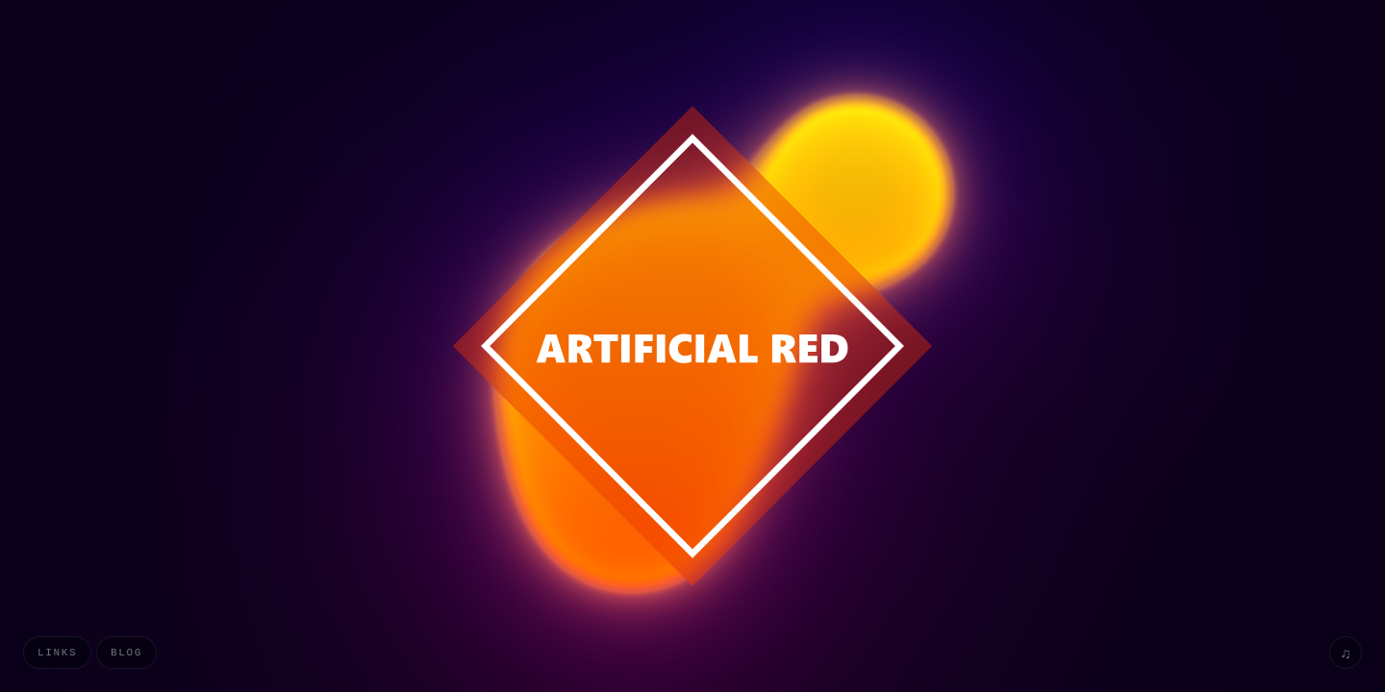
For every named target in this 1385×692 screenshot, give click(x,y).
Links (57, 652)
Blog (126, 652)
